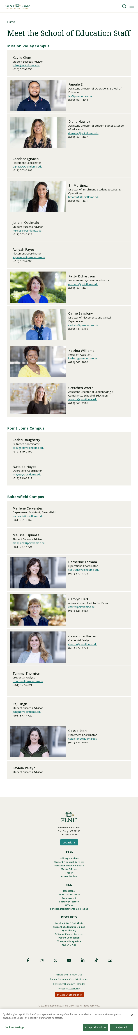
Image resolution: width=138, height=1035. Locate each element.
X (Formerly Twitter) (55, 968)
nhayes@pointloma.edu (27, 475)
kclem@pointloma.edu (26, 65)
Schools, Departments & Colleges (69, 913)
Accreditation (69, 878)
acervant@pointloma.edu (28, 516)
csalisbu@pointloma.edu (83, 325)
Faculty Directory (69, 905)
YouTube (69, 968)
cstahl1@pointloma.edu (82, 739)
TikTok (96, 968)
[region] (69, 1022)
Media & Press (69, 870)
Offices (69, 909)
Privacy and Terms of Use (69, 981)
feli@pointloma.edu (80, 96)
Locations (69, 843)
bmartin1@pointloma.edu (83, 197)
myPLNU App (69, 951)
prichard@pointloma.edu (83, 284)
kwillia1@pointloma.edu (82, 358)
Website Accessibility (69, 995)
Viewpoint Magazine (69, 947)
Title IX (69, 874)
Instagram (42, 968)
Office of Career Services (69, 940)
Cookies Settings (14, 1027)
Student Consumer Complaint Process (69, 986)
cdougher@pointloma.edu (28, 448)
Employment (69, 901)
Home (11, 22)
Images (110, 968)
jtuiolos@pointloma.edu (27, 231)
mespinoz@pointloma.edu (29, 543)
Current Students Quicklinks (69, 932)
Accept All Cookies (95, 1027)
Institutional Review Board (69, 866)
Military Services (69, 858)
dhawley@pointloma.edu (83, 133)
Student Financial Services (69, 862)
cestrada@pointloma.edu (83, 570)
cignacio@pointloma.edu (27, 167)
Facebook (28, 968)
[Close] (132, 1015)
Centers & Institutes (69, 897)
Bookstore (69, 893)
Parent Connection (69, 944)
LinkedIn (83, 968)
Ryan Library (69, 936)
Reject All (121, 1027)
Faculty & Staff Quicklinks (69, 928)
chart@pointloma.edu (81, 607)
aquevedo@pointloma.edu (29, 257)
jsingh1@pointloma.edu (27, 712)
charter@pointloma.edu (82, 644)
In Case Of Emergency (69, 1001)
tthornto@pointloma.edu (28, 681)
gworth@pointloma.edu (82, 399)
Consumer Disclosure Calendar (69, 991)
